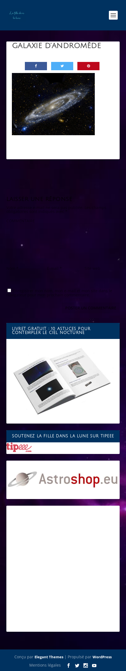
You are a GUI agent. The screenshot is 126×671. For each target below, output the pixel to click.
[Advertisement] (63, 569)
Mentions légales (45, 665)
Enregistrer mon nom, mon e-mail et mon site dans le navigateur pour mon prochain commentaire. (59, 292)
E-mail (54, 268)
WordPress (102, 656)
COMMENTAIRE (20, 220)
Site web (92, 268)
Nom (12, 268)
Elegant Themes (49, 656)
